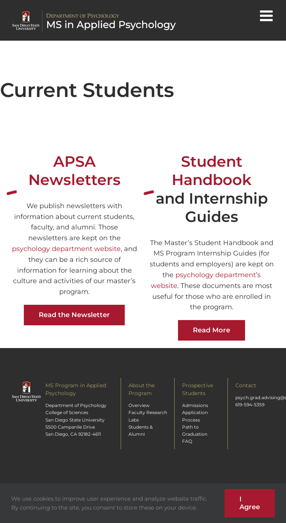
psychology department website (66, 249)
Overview (139, 405)
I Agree (249, 503)
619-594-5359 (249, 404)
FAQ (187, 441)
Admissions (195, 405)
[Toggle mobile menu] (267, 15)
